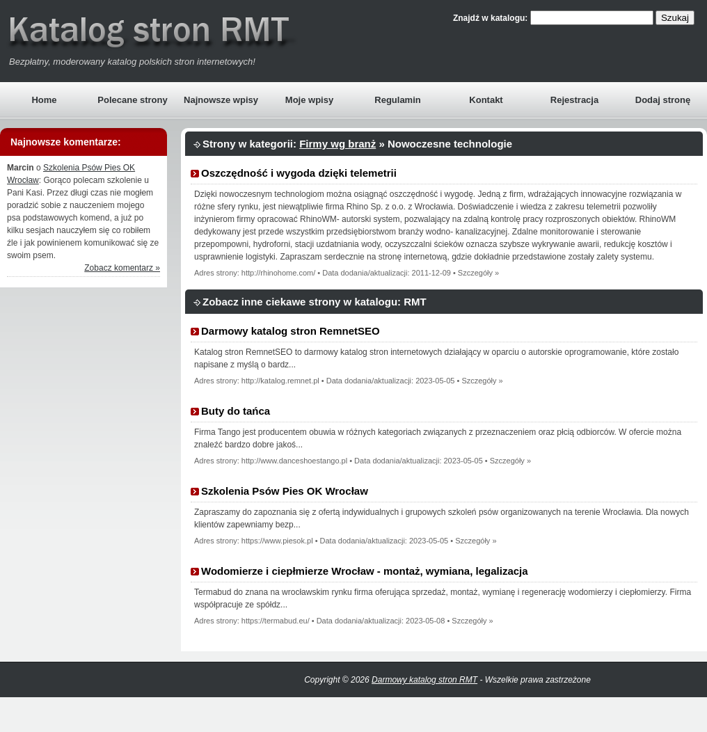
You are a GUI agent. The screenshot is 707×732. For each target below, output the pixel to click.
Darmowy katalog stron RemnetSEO (290, 331)
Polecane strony (132, 100)
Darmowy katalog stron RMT (424, 680)
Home (43, 100)
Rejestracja (574, 100)
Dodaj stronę (662, 100)
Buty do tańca (235, 411)
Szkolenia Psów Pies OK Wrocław (284, 491)
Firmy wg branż (337, 144)
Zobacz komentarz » (122, 268)
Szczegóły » (478, 273)
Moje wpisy (309, 100)
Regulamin (397, 100)
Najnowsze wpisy (221, 100)
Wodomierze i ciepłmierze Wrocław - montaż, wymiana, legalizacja (364, 571)
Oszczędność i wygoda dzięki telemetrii (299, 173)
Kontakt (485, 100)
